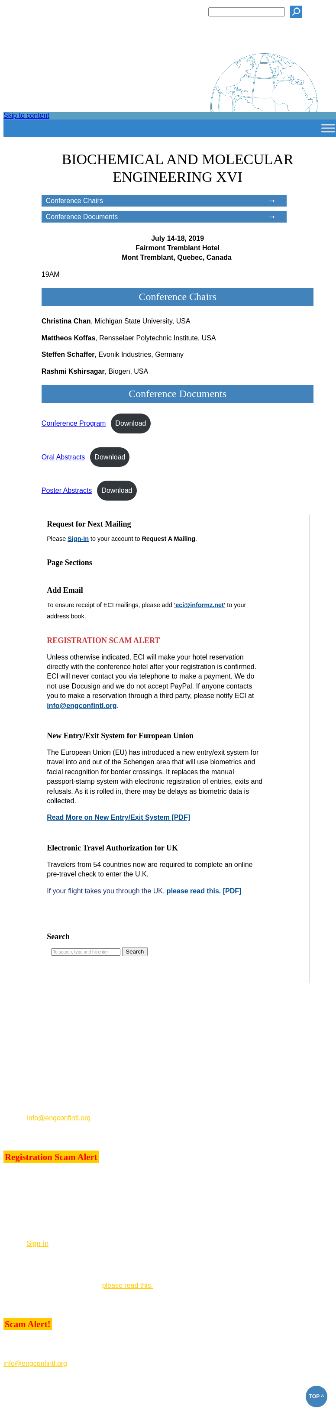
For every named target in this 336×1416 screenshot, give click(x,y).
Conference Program (74, 423)
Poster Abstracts (67, 490)
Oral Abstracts (63, 457)
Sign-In (78, 538)
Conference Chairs (74, 200)
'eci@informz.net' (199, 604)
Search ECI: (184, 11)
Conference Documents (82, 216)
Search (58, 936)
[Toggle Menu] (328, 128)
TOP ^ (316, 1396)
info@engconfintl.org (81, 705)
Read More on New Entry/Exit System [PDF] (118, 817)
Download (130, 423)
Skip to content (26, 115)
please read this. (127, 1285)
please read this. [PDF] (204, 891)
